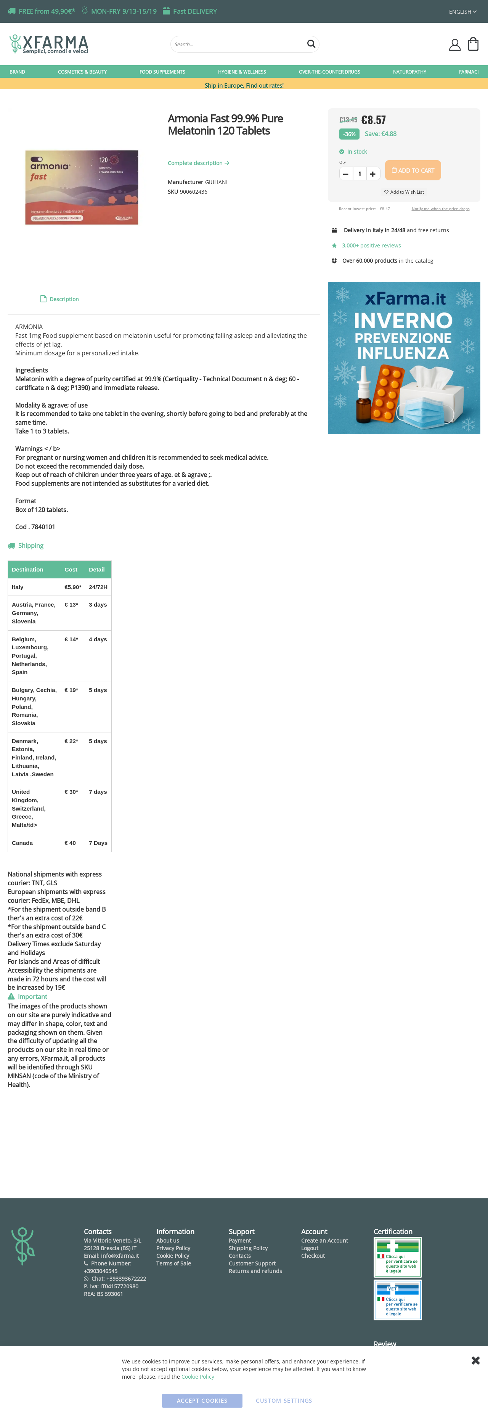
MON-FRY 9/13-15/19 (124, 11)
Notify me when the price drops (441, 208)
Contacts (240, 1255)
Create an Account (324, 1240)
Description (63, 299)
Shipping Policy (248, 1248)
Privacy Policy (173, 1248)
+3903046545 (100, 1271)
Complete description (199, 163)
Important (31, 996)
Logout (309, 1248)
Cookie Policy (172, 1255)
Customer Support (252, 1263)
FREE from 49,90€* (47, 11)
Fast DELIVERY (195, 11)
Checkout (313, 1255)
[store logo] (86, 44)
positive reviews (366, 245)
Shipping (30, 545)
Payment (240, 1240)
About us (167, 1240)
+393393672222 (126, 1278)
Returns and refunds (255, 1271)
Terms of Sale (173, 1263)
